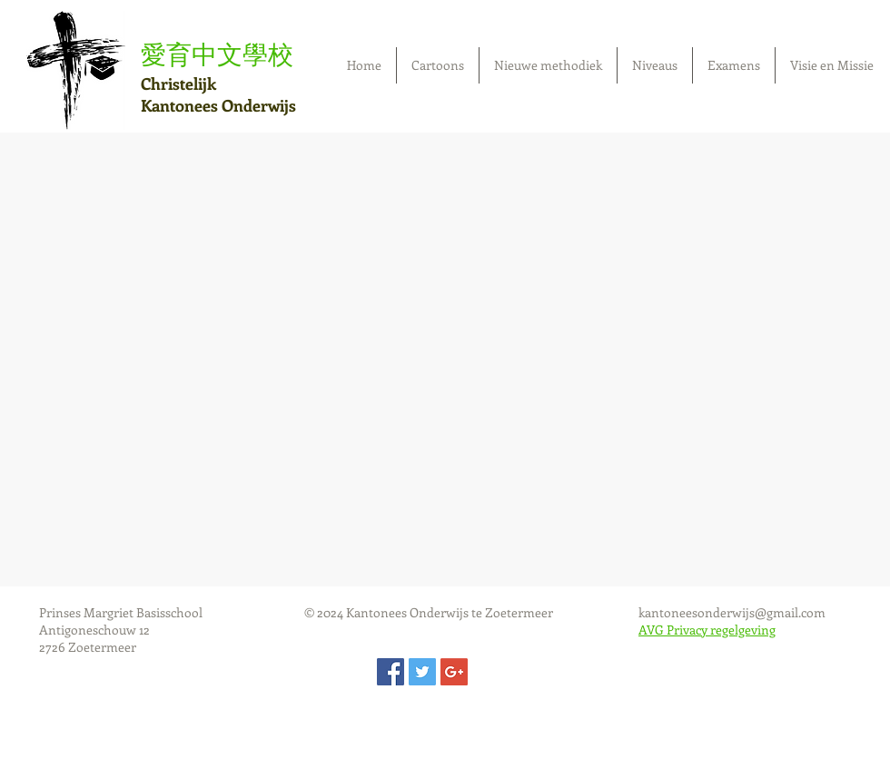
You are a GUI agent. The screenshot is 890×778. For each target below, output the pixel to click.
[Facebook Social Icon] (390, 671)
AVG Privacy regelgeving (707, 629)
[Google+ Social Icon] (454, 671)
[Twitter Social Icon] (422, 671)
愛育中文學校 (217, 54)
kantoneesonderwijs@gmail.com (732, 612)
